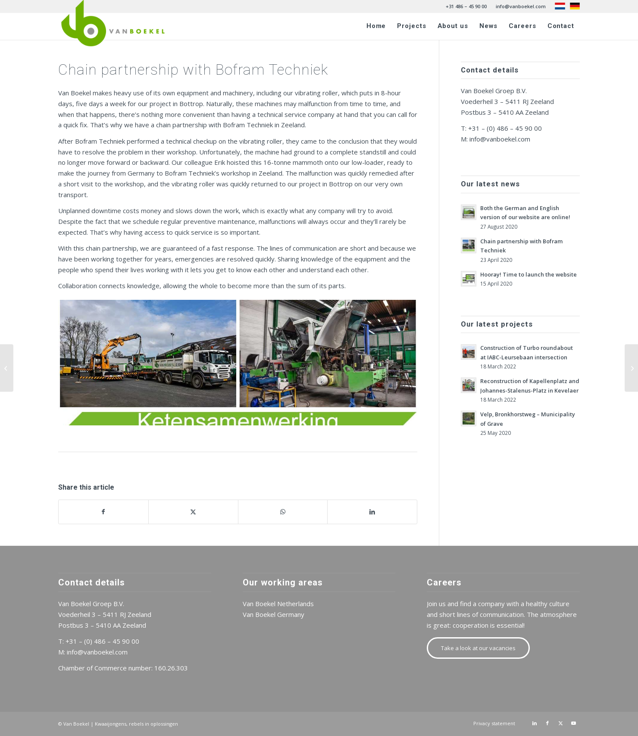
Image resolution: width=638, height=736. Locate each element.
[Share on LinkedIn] (372, 512)
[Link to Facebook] (547, 723)
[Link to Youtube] (573, 723)
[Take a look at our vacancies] (478, 648)
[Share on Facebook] (103, 512)
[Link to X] (560, 723)
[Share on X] (193, 512)
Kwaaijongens (110, 723)
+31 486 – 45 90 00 (466, 6)
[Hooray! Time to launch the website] (6, 368)
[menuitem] (466, 6)
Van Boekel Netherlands (278, 603)
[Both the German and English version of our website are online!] (631, 368)
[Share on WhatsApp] (283, 512)
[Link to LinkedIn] (534, 723)
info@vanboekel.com (521, 6)
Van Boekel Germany (273, 614)
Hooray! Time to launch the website (528, 274)
